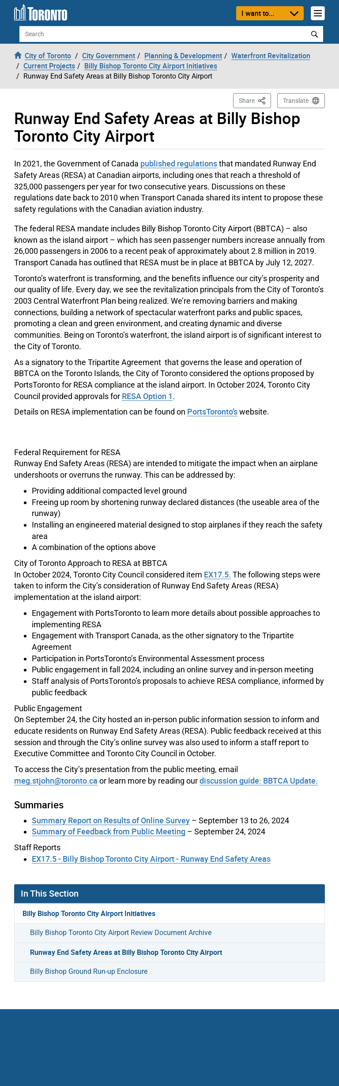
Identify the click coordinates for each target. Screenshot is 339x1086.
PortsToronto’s (212, 411)
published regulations (178, 163)
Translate (296, 100)
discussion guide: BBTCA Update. (259, 780)
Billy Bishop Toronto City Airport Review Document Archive (120, 932)
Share (255, 100)
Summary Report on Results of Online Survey (111, 820)
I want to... (257, 13)
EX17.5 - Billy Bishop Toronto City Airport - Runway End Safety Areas (151, 858)
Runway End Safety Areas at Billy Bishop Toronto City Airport (126, 952)
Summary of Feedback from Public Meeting (108, 831)
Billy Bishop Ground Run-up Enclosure (88, 971)
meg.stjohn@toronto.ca (56, 780)
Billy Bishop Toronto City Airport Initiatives (89, 913)
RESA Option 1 (147, 396)
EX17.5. (217, 574)
